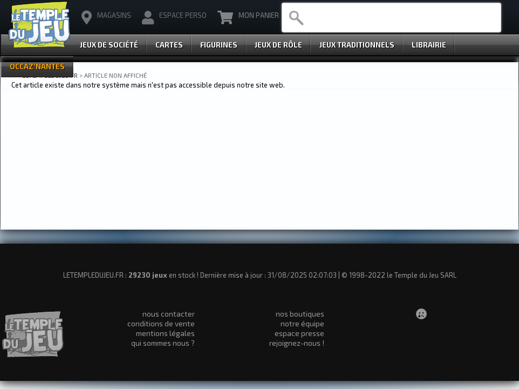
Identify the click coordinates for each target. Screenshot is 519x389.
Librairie (429, 45)
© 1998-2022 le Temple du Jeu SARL (399, 275)
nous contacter (168, 313)
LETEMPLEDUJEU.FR (50, 75)
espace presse (299, 333)
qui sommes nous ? (163, 342)
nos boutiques (300, 313)
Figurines (218, 45)
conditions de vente (161, 323)
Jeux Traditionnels (356, 45)
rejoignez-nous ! (296, 342)
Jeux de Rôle (278, 45)
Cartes (169, 45)
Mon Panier (248, 18)
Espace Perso (174, 18)
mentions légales (165, 333)
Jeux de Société (109, 45)
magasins (106, 18)
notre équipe (302, 323)
